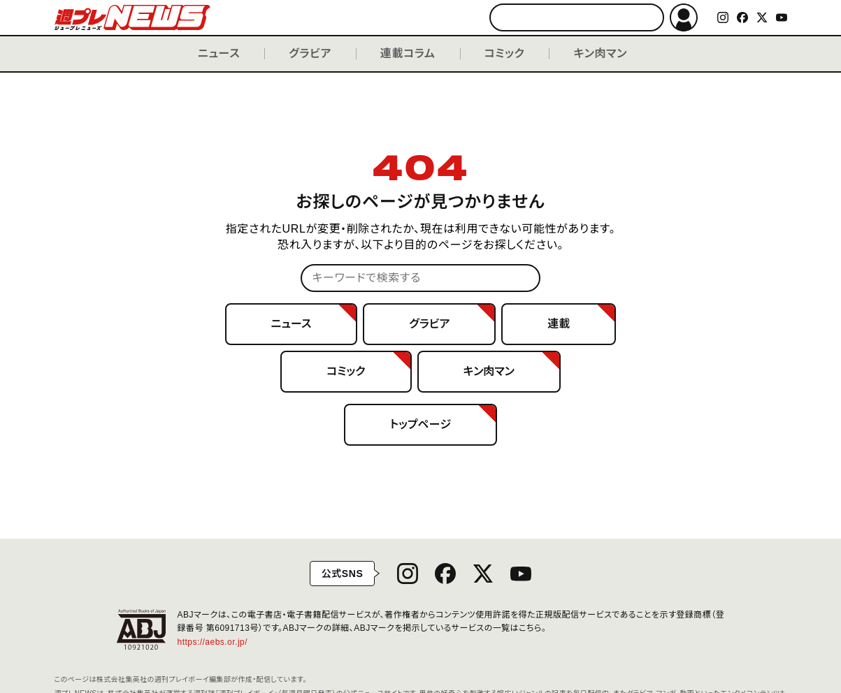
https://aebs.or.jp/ (218, 642)
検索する (647, 17)
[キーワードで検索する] (576, 17)
